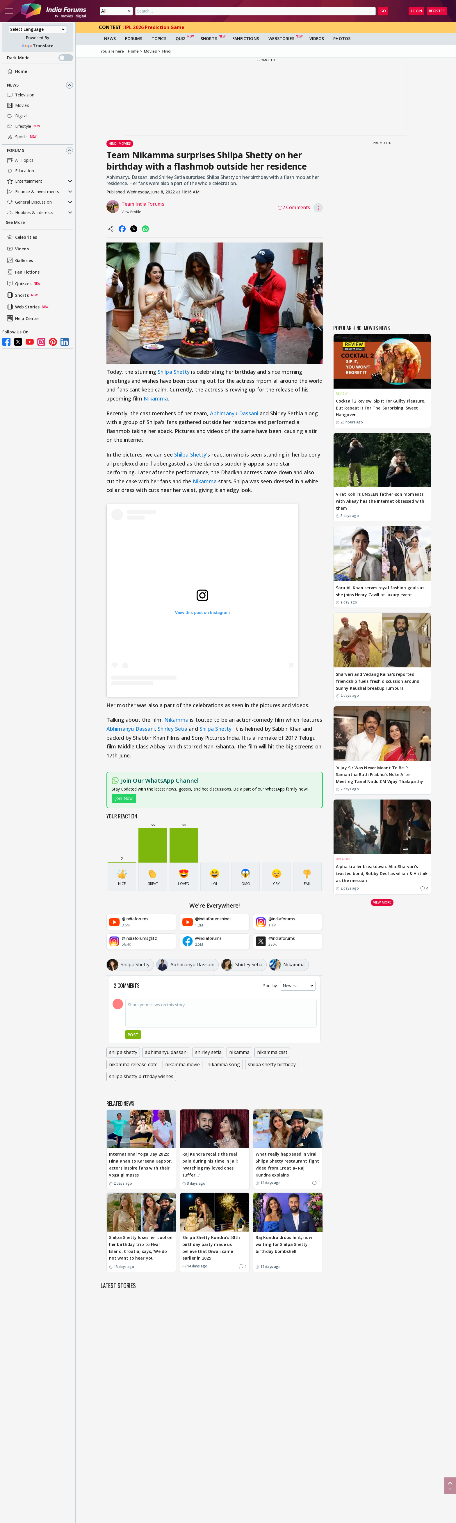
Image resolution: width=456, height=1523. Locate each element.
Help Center (22, 318)
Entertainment (24, 181)
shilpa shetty (123, 1052)
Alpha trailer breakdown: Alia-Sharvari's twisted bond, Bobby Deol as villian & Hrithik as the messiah (382, 873)
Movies (17, 105)
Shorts (17, 295)
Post (133, 1034)
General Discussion (29, 202)
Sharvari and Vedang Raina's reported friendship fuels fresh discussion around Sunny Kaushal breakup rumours (377, 681)
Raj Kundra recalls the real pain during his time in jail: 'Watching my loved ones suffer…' (210, 1164)
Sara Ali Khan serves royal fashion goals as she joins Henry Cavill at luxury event (380, 591)
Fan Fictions (23, 272)
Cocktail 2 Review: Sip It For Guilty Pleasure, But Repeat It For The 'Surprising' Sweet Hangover (380, 408)
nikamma (239, 1052)
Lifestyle (18, 126)
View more (382, 902)
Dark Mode (40, 57)
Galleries (19, 260)
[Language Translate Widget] (38, 29)
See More (15, 222)
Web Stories (23, 307)
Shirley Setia (172, 728)
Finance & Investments (32, 192)
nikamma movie (182, 1064)
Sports (17, 137)
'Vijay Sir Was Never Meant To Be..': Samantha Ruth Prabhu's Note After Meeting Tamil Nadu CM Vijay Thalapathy (379, 774)
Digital (16, 116)
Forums (15, 150)
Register (437, 10)
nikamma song (223, 1064)
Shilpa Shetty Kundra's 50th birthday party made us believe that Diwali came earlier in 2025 (211, 1248)
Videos (17, 249)
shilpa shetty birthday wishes (141, 1076)
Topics (159, 38)
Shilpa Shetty (174, 371)
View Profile (131, 211)
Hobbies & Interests (29, 213)
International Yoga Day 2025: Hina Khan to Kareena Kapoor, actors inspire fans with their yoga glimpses (140, 1164)
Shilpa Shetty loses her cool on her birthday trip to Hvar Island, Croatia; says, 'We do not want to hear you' (140, 1248)
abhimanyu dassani (166, 1052)
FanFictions (245, 38)
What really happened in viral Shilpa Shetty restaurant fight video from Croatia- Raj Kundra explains (287, 1164)
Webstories (281, 38)
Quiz (181, 38)
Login (416, 10)
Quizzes (18, 283)
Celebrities (21, 237)
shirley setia (208, 1052)
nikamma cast (272, 1052)
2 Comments (294, 207)
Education (20, 171)
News (13, 85)
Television (20, 95)
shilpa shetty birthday (272, 1064)
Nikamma (156, 398)
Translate (37, 46)
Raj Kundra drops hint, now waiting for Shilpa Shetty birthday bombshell (284, 1244)
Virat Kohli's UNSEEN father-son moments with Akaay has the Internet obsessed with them (380, 501)
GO (383, 10)
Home (16, 71)
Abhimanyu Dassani (234, 413)
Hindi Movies (120, 143)
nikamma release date (133, 1064)
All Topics (19, 160)
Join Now (124, 798)
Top (450, 1485)
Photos (341, 38)
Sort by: (270, 985)
